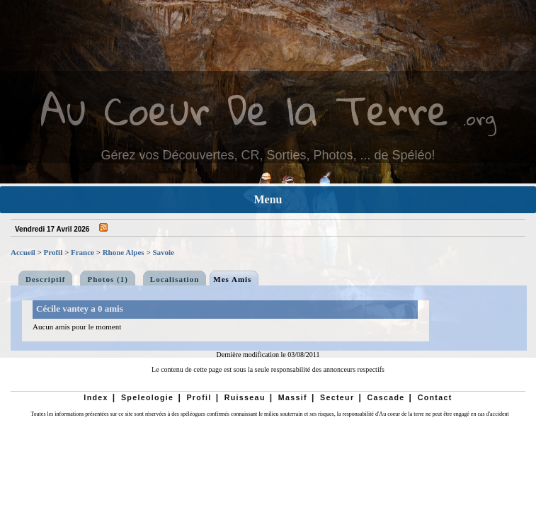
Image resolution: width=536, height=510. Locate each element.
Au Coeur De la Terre (244, 109)
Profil (53, 252)
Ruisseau (245, 397)
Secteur (337, 397)
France (82, 252)
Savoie (163, 252)
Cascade (385, 397)
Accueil (23, 252)
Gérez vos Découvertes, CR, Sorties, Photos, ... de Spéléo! (268, 155)
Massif (292, 397)
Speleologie (147, 397)
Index (96, 397)
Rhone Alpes (123, 252)
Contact (435, 397)
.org (479, 118)
